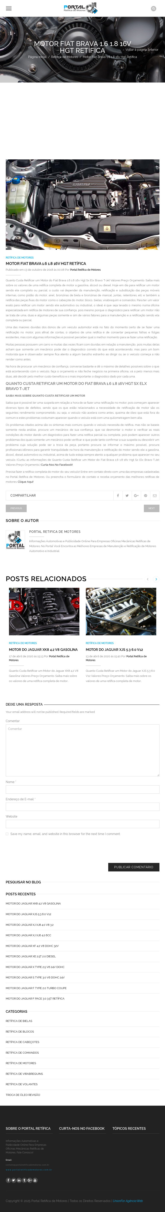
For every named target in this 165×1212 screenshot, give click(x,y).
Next (152, 508)
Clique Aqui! (26, 481)
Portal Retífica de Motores (85, 269)
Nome (11, 782)
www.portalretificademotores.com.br (29, 1170)
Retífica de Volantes (22, 1084)
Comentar (13, 721)
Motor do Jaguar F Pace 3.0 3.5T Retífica (35, 998)
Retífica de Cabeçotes (22, 1042)
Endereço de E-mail (21, 799)
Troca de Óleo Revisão (23, 1094)
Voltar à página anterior (142, 49)
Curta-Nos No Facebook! (57, 464)
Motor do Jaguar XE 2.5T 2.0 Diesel (31, 956)
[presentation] (38, 852)
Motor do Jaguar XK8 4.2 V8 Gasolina (43, 649)
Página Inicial (37, 56)
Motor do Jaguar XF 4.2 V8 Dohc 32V (32, 945)
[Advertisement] (82, 114)
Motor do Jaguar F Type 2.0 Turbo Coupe (36, 988)
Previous (16, 508)
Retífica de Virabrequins (24, 1073)
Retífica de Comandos (22, 1052)
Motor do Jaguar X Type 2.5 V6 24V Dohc (35, 966)
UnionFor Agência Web (128, 1200)
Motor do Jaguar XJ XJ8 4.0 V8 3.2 (30, 924)
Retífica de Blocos (20, 1031)
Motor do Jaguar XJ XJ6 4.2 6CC (28, 935)
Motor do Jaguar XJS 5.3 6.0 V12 (114, 649)
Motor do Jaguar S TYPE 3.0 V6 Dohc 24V (35, 977)
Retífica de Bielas (19, 1021)
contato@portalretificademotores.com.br (27, 1165)
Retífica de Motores (64, 56)
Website (11, 816)
